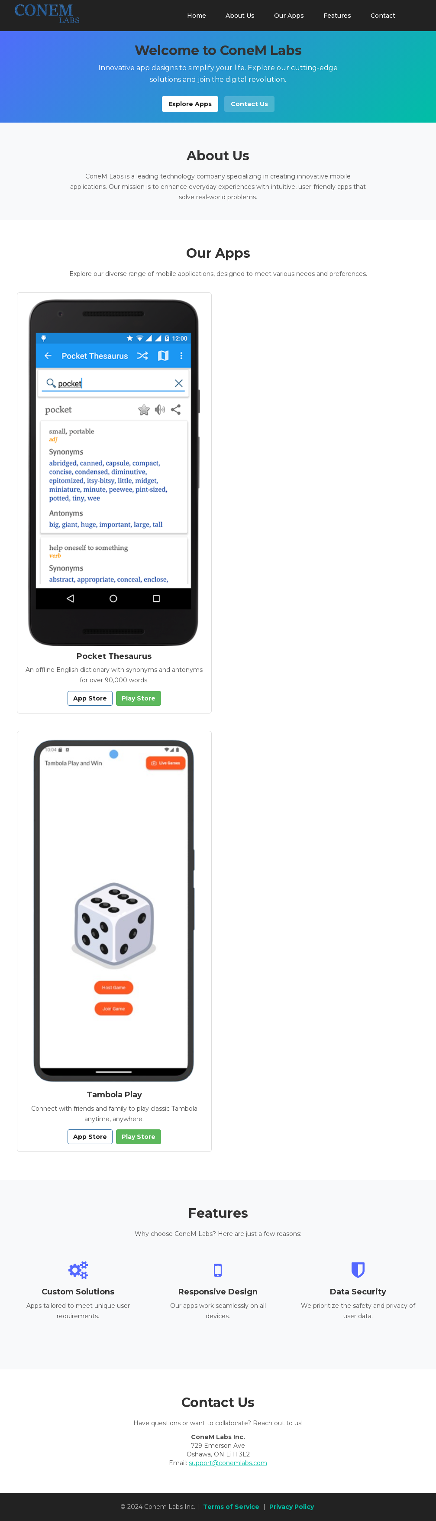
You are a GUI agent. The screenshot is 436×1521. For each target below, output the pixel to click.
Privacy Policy (291, 1507)
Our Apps (289, 15)
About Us (240, 15)
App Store (90, 698)
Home (196, 15)
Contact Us (249, 104)
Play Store (138, 698)
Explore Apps (190, 104)
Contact (383, 15)
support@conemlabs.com (228, 1463)
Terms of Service (231, 1507)
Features (337, 15)
